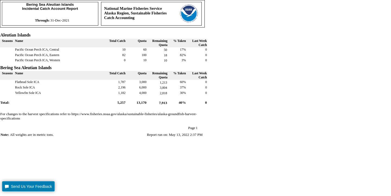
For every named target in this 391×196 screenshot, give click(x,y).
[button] (28, 186)
